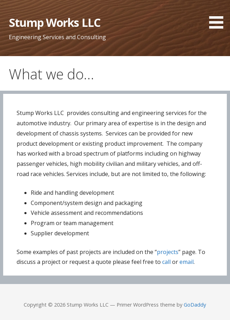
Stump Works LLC (54, 22)
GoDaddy (195, 304)
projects (167, 252)
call (166, 262)
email (186, 262)
